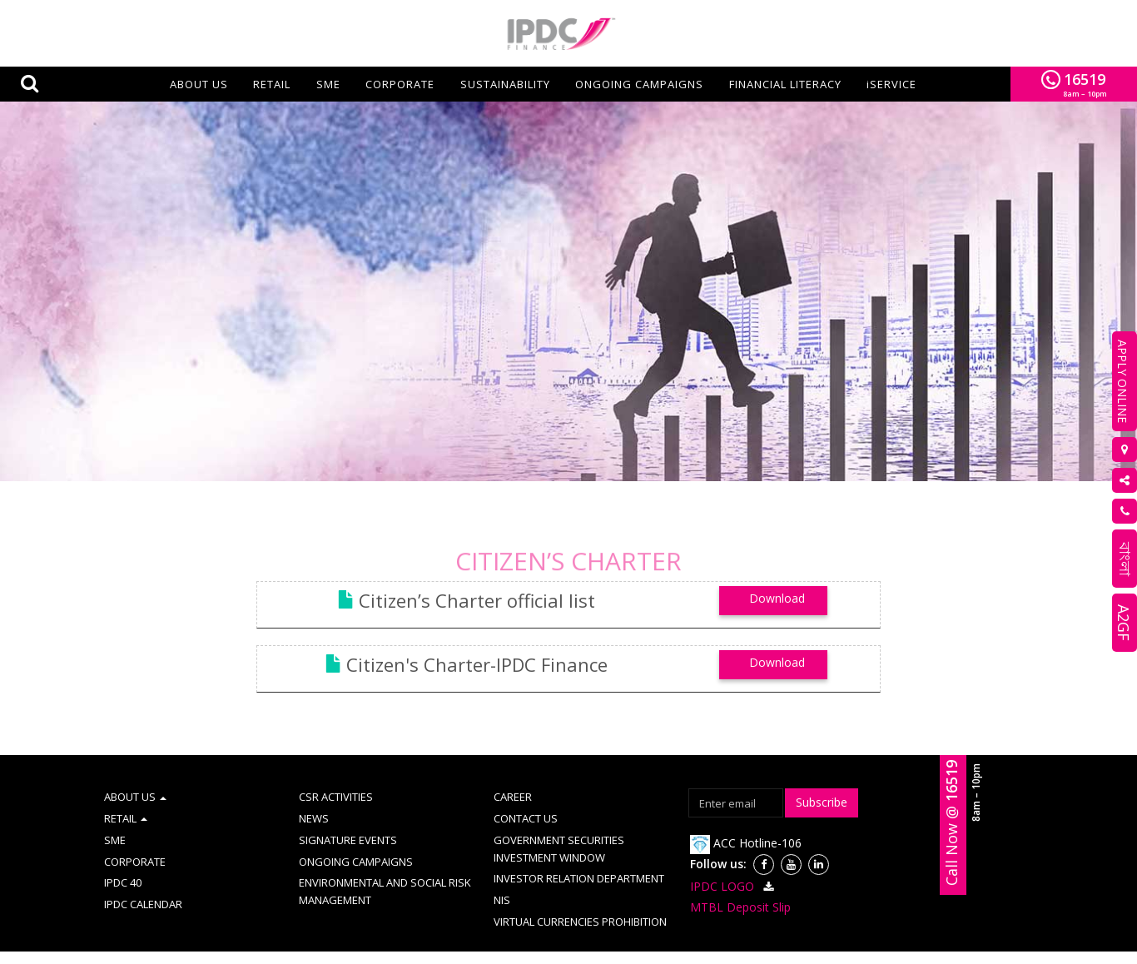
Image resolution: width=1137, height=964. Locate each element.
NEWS (314, 791)
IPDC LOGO (734, 859)
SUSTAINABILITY (505, 84)
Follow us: (718, 837)
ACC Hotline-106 (746, 816)
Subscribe (821, 775)
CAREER (513, 770)
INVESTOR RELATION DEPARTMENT (579, 851)
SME (328, 84)
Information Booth (609, 947)
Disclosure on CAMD (719, 947)
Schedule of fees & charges (849, 947)
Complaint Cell (512, 947)
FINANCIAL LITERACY (785, 84)
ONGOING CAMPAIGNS (639, 84)
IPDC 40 (123, 855)
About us (199, 84)
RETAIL (271, 84)
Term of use (274, 947)
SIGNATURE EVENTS (348, 813)
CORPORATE (399, 84)
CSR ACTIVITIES (336, 770)
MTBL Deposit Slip (740, 880)
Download (777, 571)
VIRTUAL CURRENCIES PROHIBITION (580, 894)
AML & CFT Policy (361, 947)
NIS (502, 873)
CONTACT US (526, 791)
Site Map (439, 947)
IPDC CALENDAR (143, 877)
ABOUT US (135, 770)
